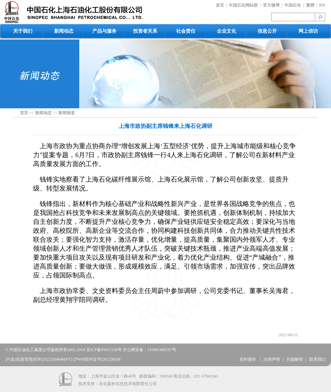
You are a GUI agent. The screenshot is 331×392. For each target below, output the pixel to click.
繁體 (310, 5)
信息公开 (267, 31)
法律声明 (271, 359)
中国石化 (292, 5)
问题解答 (295, 359)
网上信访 (308, 31)
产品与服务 (104, 31)
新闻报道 (66, 112)
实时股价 (248, 359)
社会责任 (185, 31)
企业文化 (226, 31)
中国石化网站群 (243, 5)
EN (322, 5)
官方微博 (271, 5)
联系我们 (317, 359)
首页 (220, 5)
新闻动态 (63, 31)
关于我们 (22, 31)
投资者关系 (145, 31)
